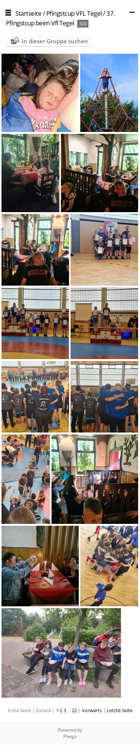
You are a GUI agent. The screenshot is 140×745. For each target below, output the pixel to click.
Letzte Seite (120, 710)
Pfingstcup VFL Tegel (74, 13)
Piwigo (70, 736)
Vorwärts (92, 710)
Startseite (28, 13)
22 (74, 710)
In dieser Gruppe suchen (55, 41)
